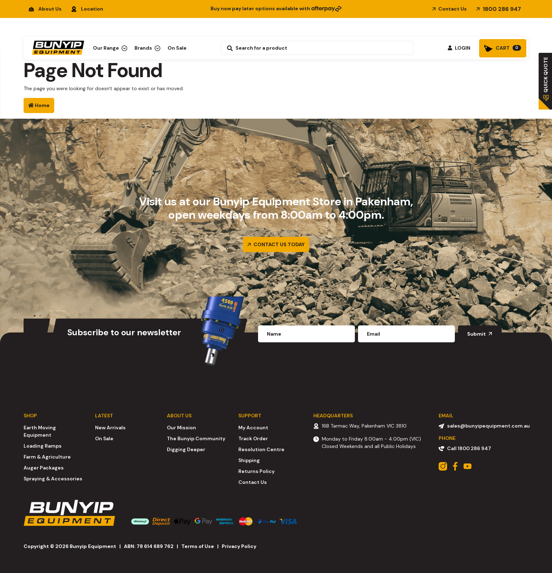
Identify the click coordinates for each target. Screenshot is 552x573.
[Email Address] (406, 333)
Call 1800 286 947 (465, 448)
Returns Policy (256, 471)
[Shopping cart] (502, 48)
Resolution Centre (261, 449)
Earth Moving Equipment (40, 431)
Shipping (249, 460)
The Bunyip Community (196, 438)
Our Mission (181, 427)
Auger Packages (44, 468)
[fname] (306, 333)
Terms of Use (197, 546)
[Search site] (228, 48)
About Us (45, 9)
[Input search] (323, 48)
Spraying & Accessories (53, 478)
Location (87, 9)
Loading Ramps (43, 446)
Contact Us (449, 9)
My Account (253, 427)
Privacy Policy (239, 546)
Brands (147, 48)
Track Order (253, 438)
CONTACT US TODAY (276, 244)
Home (39, 105)
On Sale (177, 48)
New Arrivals (110, 427)
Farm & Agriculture (47, 457)
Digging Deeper (186, 449)
